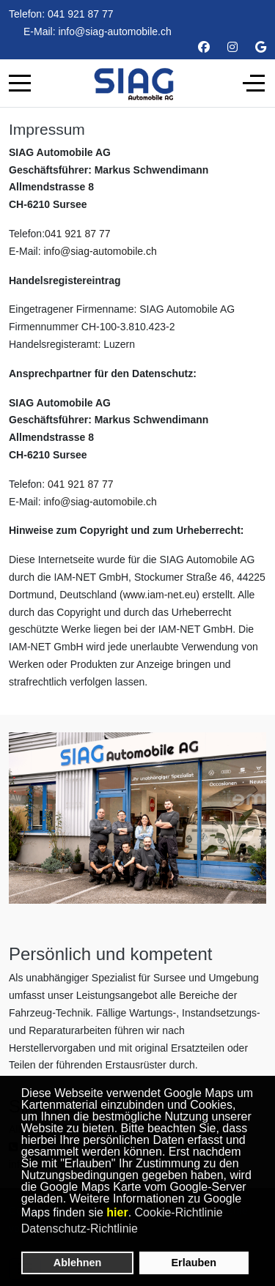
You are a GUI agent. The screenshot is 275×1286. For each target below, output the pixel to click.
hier (117, 1212)
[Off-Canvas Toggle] (254, 83)
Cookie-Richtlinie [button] (179, 1212)
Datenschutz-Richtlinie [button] (79, 1228)
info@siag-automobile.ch (114, 31)
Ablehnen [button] (78, 1262)
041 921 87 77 (81, 14)
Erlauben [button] (193, 1262)
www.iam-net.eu (160, 595)
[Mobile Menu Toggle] (20, 83)
